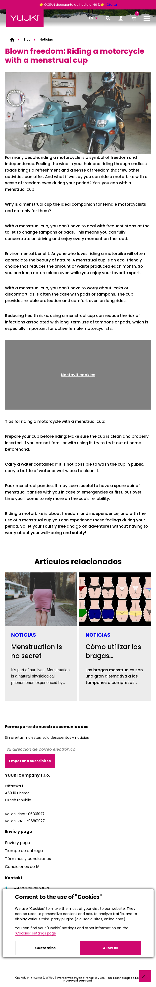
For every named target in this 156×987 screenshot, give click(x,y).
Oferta (111, 4)
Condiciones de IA (22, 866)
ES (91, 18)
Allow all (110, 947)
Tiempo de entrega (24, 851)
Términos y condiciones (28, 859)
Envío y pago (17, 843)
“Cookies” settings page (35, 933)
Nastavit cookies (78, 375)
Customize (45, 947)
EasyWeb (48, 978)
